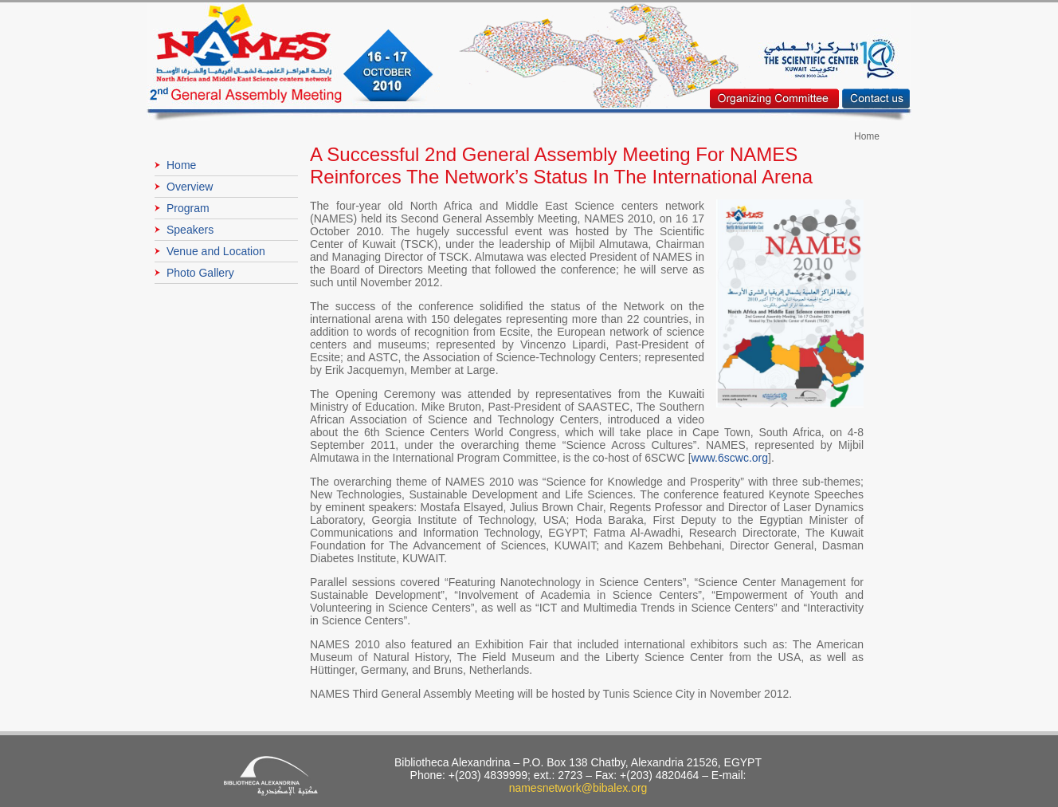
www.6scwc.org (730, 457)
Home (181, 165)
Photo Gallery (200, 272)
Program (188, 208)
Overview (190, 186)
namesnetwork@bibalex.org (578, 787)
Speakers (190, 229)
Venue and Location (216, 251)
